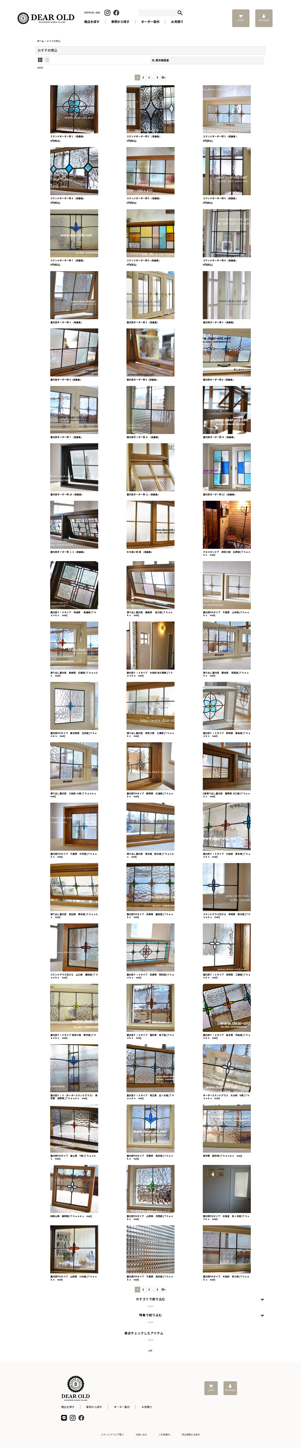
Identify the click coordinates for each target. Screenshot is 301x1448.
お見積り (146, 1407)
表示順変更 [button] (160, 60)
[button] (150, 1299)
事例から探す (94, 1407)
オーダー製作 (150, 21)
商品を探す (68, 1407)
